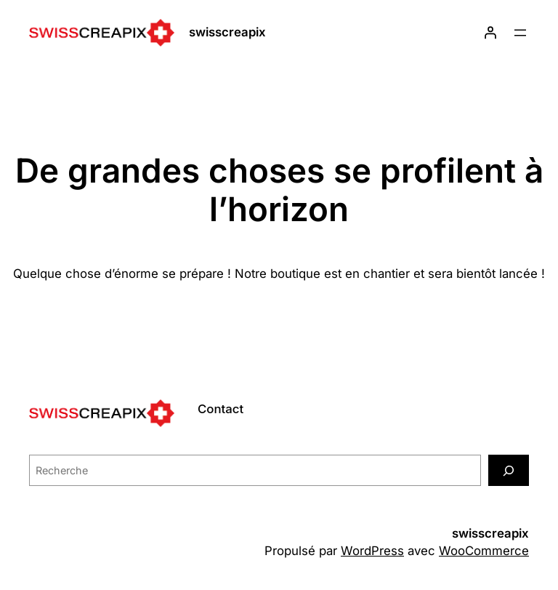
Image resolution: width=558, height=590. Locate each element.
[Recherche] (508, 470)
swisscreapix (227, 32)
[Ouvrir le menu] (520, 32)
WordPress (372, 550)
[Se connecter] (490, 32)
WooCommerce (484, 550)
